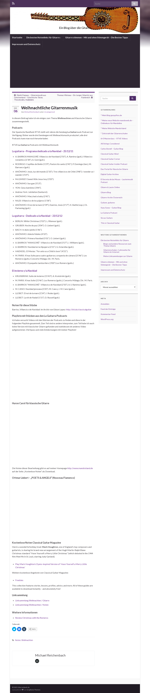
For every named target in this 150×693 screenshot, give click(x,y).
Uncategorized (49, 112)
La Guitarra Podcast (109, 213)
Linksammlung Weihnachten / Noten (31, 604)
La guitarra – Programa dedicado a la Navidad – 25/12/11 (42, 151)
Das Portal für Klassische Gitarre (114, 169)
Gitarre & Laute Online (110, 187)
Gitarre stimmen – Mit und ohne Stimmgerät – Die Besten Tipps (96, 37)
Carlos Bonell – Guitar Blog (112, 149)
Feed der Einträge (108, 309)
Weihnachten (27, 640)
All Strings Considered (110, 143)
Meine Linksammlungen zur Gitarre (117, 256)
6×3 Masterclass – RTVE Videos (114, 138)
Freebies (19, 580)
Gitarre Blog (106, 192)
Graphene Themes (33, 690)
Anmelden (105, 304)
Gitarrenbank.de (75, 23)
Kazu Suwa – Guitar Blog (111, 208)
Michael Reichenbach (32, 112)
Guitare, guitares (108, 202)
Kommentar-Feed (108, 314)
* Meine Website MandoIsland (113, 128)
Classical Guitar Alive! (110, 154)
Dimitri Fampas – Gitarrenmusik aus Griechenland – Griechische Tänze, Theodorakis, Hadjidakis (30, 97)
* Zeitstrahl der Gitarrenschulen (114, 133)
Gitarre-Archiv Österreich (111, 197)
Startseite (17, 37)
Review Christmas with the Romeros (31, 617)
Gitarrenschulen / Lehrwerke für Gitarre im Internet (116, 251)
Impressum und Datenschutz (26, 44)
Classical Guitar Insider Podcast (114, 164)
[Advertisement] (75, 67)
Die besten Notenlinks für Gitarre (43, 37)
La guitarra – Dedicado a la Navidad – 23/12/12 (37, 215)
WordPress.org (107, 319)
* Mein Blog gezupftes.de (111, 115)
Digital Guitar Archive (110, 174)
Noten (18, 640)
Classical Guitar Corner (110, 159)
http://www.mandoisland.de (80, 468)
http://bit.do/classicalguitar (78, 309)
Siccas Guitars (107, 218)
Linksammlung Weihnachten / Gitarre (32, 600)
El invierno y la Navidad (24, 270)
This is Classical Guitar (110, 223)
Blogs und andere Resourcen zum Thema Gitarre (117, 245)
